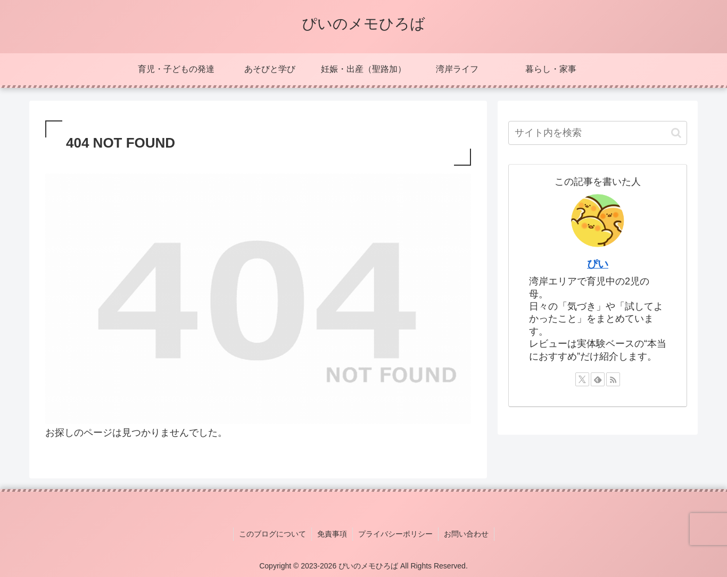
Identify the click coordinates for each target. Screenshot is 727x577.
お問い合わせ (466, 534)
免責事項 (332, 534)
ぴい (597, 264)
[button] (676, 133)
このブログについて (272, 534)
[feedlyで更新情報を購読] (598, 379)
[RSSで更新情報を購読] (613, 379)
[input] (597, 133)
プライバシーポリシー (395, 534)
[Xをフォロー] (582, 379)
